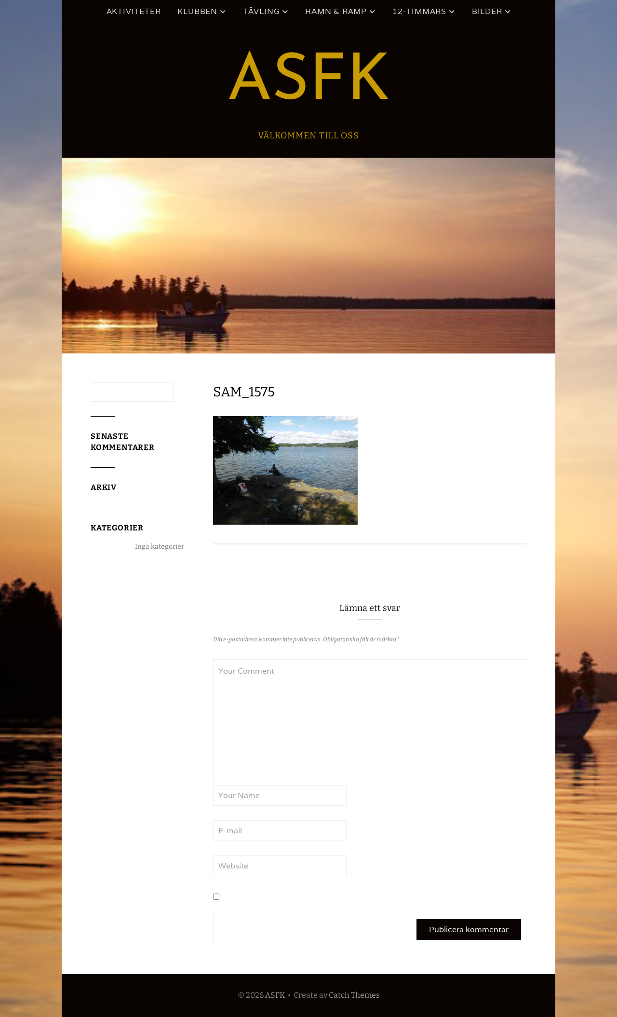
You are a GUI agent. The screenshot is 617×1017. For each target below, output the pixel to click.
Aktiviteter (134, 11)
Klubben (197, 11)
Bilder (487, 11)
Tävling (261, 11)
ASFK (308, 83)
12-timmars (419, 11)
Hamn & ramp (336, 11)
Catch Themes (354, 995)
